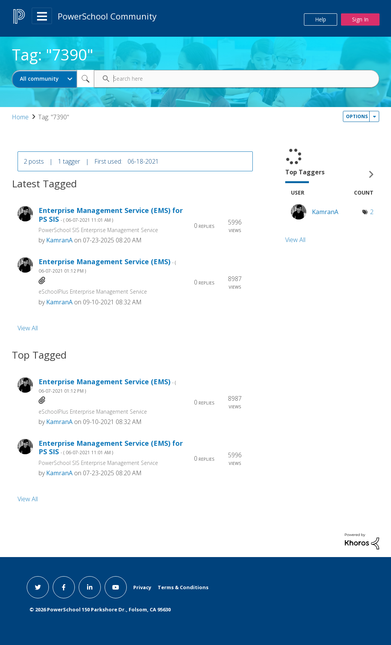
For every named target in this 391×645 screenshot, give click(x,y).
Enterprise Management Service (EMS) (107, 265)
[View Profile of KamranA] (59, 240)
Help (320, 19)
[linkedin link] (90, 587)
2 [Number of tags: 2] (371, 212)
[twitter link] (38, 587)
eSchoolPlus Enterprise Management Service (93, 291)
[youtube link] (116, 587)
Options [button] (357, 116)
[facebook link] (64, 587)
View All (28, 327)
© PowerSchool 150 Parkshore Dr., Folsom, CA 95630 (100, 609)
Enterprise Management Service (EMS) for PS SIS (111, 214)
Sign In (360, 19)
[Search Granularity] (44, 79)
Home (20, 117)
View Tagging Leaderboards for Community (332, 174)
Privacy (142, 587)
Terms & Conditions (183, 587)
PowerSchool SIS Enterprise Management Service (98, 230)
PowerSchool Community (107, 16)
